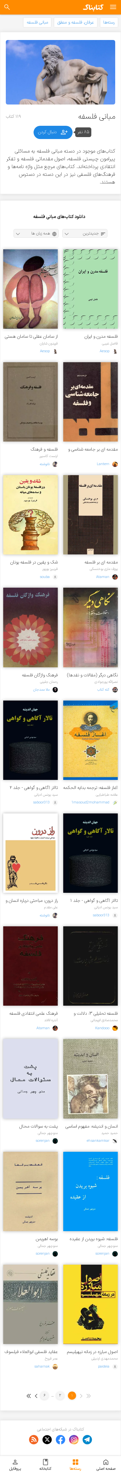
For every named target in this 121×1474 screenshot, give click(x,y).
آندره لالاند (51, 1020)
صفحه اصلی (106, 1465)
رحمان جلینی (49, 681)
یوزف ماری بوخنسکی (104, 569)
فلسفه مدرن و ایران (101, 336)
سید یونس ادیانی (46, 794)
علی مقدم (51, 907)
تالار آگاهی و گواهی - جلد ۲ (34, 787)
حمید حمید (109, 1133)
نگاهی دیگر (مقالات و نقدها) (92, 675)
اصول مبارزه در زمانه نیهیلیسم (92, 1352)
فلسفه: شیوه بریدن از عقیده (94, 1239)
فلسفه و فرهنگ (44, 449)
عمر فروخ (51, 1358)
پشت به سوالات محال (38, 1126)
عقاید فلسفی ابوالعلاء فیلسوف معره (31, 1352)
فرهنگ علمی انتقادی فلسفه (33, 1013)
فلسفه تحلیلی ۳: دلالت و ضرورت (96, 1013)
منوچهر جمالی (48, 1133)
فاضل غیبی (110, 343)
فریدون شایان (49, 343)
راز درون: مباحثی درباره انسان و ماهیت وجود (31, 900)
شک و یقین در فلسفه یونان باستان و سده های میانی (34, 562)
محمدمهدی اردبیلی (104, 1358)
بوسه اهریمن (47, 1239)
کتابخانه (45, 1465)
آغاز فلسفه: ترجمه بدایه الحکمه (90, 787)
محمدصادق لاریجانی (104, 1020)
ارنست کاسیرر (48, 456)
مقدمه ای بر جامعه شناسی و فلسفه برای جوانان (93, 449)
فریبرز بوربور (50, 569)
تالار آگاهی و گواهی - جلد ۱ (94, 900)
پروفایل (15, 1465)
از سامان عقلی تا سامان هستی (31, 336)
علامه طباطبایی (107, 794)
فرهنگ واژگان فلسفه (40, 675)
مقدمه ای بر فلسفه (101, 562)
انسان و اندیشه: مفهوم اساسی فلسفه (92, 1126)
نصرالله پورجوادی (106, 681)
